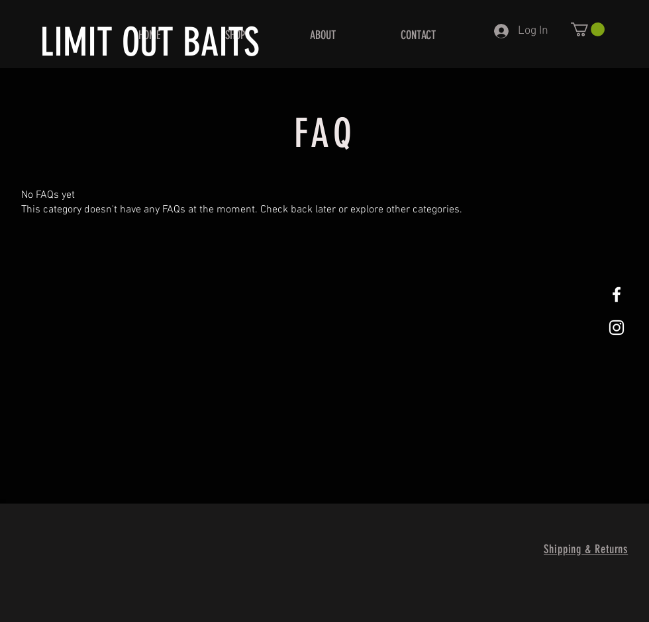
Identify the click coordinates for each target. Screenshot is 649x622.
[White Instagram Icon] (616, 327)
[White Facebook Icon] (616, 294)
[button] (588, 29)
